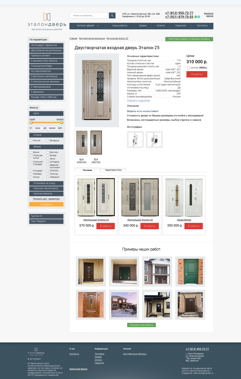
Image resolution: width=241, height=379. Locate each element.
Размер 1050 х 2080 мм (43, 97)
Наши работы (120, 25)
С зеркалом (37, 92)
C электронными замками (45, 81)
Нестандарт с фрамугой (44, 45)
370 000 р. (87, 225)
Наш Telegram (38, 221)
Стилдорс (36, 170)
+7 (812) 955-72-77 (179, 13)
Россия (35, 140)
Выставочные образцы (134, 354)
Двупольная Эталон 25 (117, 38)
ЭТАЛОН (52, 170)
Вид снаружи (82, 146)
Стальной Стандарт (36, 163)
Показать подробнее (138, 100)
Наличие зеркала (41, 193)
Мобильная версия (78, 369)
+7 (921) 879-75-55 (179, 17)
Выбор (51, 155)
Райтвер (35, 174)
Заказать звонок (208, 14)
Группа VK (36, 216)
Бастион (52, 152)
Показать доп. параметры (46, 199)
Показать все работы (141, 325)
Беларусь (53, 140)
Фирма (35, 146)
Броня (34, 152)
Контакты (202, 25)
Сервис (143, 25)
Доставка (99, 354)
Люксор (52, 174)
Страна (36, 135)
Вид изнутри (96, 146)
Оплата (161, 25)
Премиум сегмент (40, 55)
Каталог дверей (85, 25)
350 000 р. (175, 225)
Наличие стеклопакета (44, 188)
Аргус (51, 158)
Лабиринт (53, 177)
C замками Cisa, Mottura (44, 60)
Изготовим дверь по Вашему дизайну (189, 39)
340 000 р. (131, 225)
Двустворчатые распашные (46, 50)
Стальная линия (36, 156)
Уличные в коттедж (41, 66)
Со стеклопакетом (41, 71)
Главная (73, 38)
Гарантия (180, 25)
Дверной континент (53, 166)
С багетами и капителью (44, 76)
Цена (34, 113)
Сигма (34, 177)
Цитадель (53, 161)
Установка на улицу (42, 183)
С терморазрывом (41, 86)
